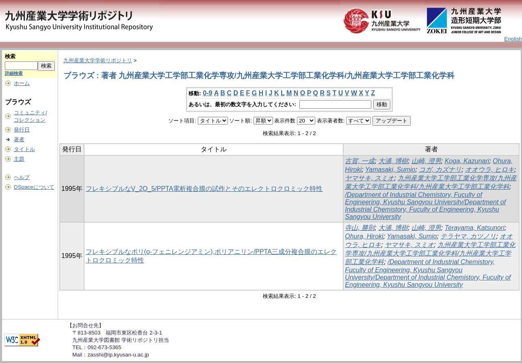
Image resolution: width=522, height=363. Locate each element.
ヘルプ (22, 177)
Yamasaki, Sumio (390, 169)
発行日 (22, 130)
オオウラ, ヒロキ (489, 169)
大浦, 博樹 (393, 160)
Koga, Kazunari (467, 160)
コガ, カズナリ (440, 169)
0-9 (207, 93)
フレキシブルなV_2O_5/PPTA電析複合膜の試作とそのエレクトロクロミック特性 (204, 188)
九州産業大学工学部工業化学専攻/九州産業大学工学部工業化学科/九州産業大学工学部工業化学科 (430, 253)
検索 (10, 56)
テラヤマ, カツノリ (468, 236)
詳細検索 (14, 73)
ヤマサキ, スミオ (369, 178)
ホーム (22, 83)
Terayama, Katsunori (475, 227)
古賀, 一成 (360, 160)
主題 (19, 159)
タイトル (24, 149)
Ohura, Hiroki (364, 236)
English (513, 39)
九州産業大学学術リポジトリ (97, 60)
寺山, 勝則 (360, 227)
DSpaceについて (34, 187)
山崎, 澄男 (426, 160)
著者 (19, 139)
